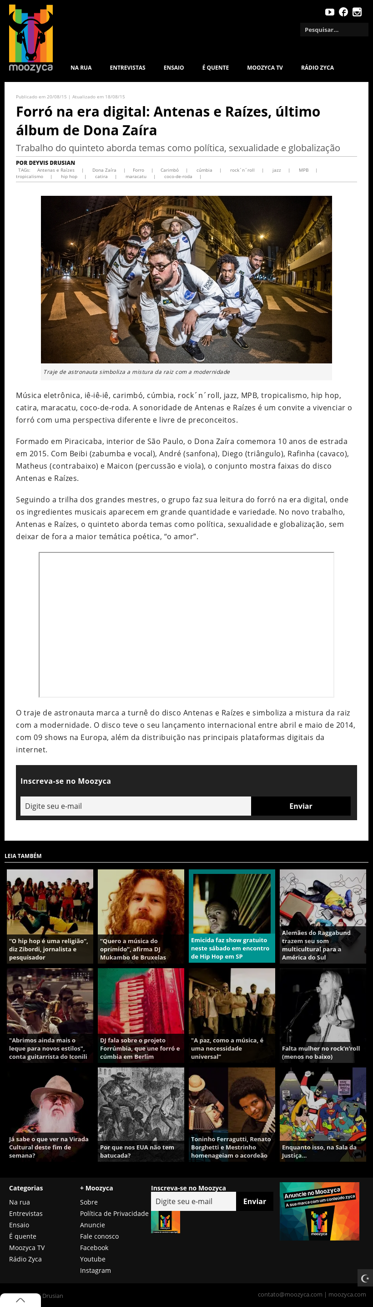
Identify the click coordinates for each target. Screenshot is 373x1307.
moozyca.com (347, 1294)
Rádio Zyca (317, 67)
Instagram (95, 1270)
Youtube (93, 1259)
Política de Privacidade (114, 1213)
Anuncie (92, 1224)
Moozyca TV (27, 1247)
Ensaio (174, 67)
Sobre (89, 1202)
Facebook (94, 1247)
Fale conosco (99, 1236)
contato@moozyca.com (290, 1294)
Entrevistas (127, 67)
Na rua (81, 67)
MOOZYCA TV (265, 67)
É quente (215, 67)
